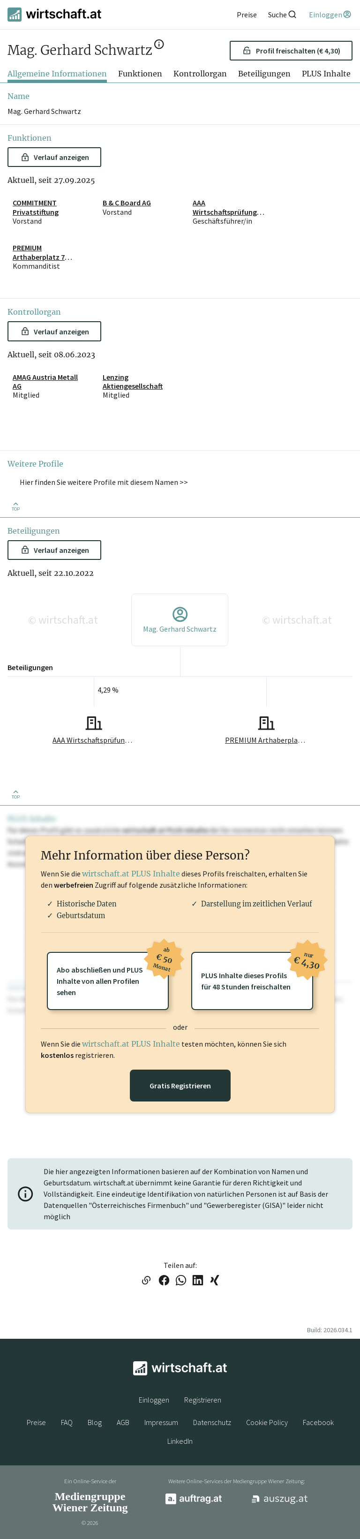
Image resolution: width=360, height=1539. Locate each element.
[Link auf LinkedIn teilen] (197, 1281)
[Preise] (247, 14)
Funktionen (140, 73)
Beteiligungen (264, 73)
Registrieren (202, 1399)
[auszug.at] (280, 1502)
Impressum (161, 1422)
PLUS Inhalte (326, 73)
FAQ (67, 1422)
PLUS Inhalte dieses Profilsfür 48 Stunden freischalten (257, 971)
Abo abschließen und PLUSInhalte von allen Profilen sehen (113, 974)
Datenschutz (212, 1422)
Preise (36, 1422)
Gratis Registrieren (180, 1085)
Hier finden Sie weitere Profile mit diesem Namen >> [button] (104, 482)
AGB (123, 1422)
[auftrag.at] (193, 1502)
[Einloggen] (330, 14)
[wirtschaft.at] (54, 15)
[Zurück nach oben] (15, 506)
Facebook (318, 1422)
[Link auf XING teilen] (214, 1281)
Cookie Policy (267, 1422)
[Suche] (282, 14)
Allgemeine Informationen (57, 73)
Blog (95, 1422)
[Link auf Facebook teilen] (164, 1281)
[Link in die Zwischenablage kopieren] (146, 1281)
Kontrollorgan (200, 73)
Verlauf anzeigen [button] (55, 157)
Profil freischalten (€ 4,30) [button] (291, 50)
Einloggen (154, 1399)
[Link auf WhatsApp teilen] (180, 1281)
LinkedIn (180, 1441)
